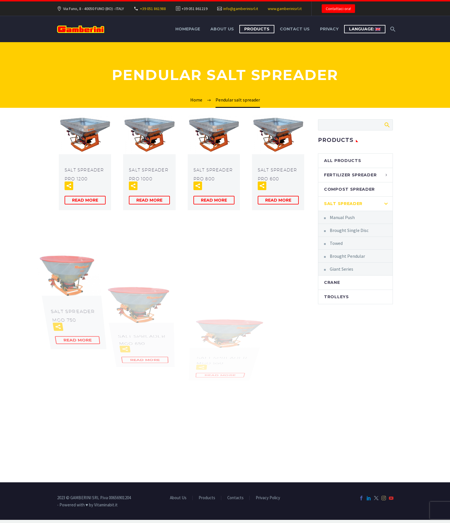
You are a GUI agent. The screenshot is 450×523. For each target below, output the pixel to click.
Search (387, 124)
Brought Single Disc (349, 230)
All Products (342, 160)
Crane (332, 282)
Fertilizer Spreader (350, 174)
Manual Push (342, 217)
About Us (222, 29)
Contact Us (295, 29)
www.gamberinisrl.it (285, 8)
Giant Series (341, 269)
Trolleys (336, 296)
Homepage (187, 29)
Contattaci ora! (338, 8)
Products (256, 29)
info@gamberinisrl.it (240, 8)
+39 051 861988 (153, 8)
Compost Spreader (349, 189)
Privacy (329, 29)
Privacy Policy (268, 498)
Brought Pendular (347, 256)
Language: (365, 29)
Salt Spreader (343, 203)
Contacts (235, 498)
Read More (85, 200)
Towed (336, 243)
